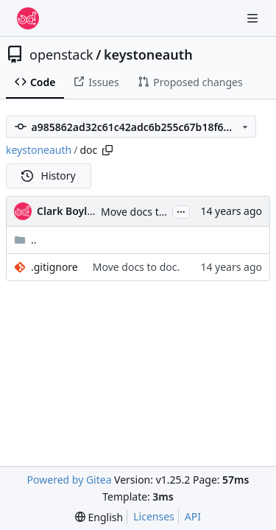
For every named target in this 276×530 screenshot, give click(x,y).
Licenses (153, 516)
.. (25, 240)
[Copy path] (107, 150)
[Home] (28, 18)
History (48, 176)
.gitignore (54, 267)
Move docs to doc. (144, 212)
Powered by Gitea (69, 480)
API (193, 516)
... (181, 210)
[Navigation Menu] (254, 18)
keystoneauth (148, 54)
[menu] (99, 517)
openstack (61, 54)
